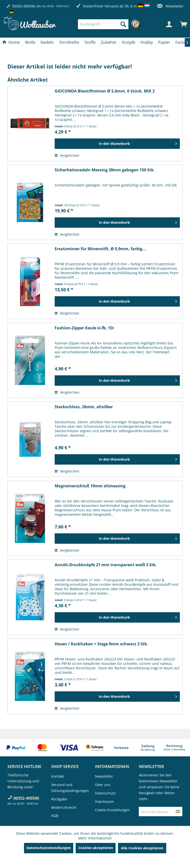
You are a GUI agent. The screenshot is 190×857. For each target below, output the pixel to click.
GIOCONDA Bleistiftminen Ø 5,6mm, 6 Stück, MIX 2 (105, 91)
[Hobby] (146, 42)
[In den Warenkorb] (117, 143)
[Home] (11, 42)
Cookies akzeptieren (95, 847)
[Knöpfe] (128, 42)
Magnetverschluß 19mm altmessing (90, 486)
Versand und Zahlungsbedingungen (70, 787)
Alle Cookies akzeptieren (142, 848)
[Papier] (164, 42)
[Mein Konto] (169, 24)
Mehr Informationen (95, 838)
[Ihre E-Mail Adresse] (156, 811)
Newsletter (170, 6)
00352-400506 (23, 6)
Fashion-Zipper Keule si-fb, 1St (84, 328)
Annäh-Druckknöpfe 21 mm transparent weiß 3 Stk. (106, 564)
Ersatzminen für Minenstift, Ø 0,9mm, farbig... (100, 248)
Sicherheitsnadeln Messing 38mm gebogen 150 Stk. (105, 170)
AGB (54, 815)
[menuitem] (110, 24)
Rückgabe (59, 799)
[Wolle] (30, 42)
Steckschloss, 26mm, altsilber (84, 406)
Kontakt (57, 776)
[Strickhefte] (69, 42)
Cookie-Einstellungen (112, 810)
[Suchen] (123, 24)
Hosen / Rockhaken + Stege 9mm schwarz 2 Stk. (101, 644)
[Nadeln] (47, 42)
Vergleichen (67, 155)
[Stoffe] (90, 42)
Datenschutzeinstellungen (48, 847)
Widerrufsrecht (63, 807)
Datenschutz (105, 793)
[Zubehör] (108, 42)
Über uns (102, 784)
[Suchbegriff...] (103, 24)
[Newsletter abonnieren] (178, 811)
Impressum (104, 801)
